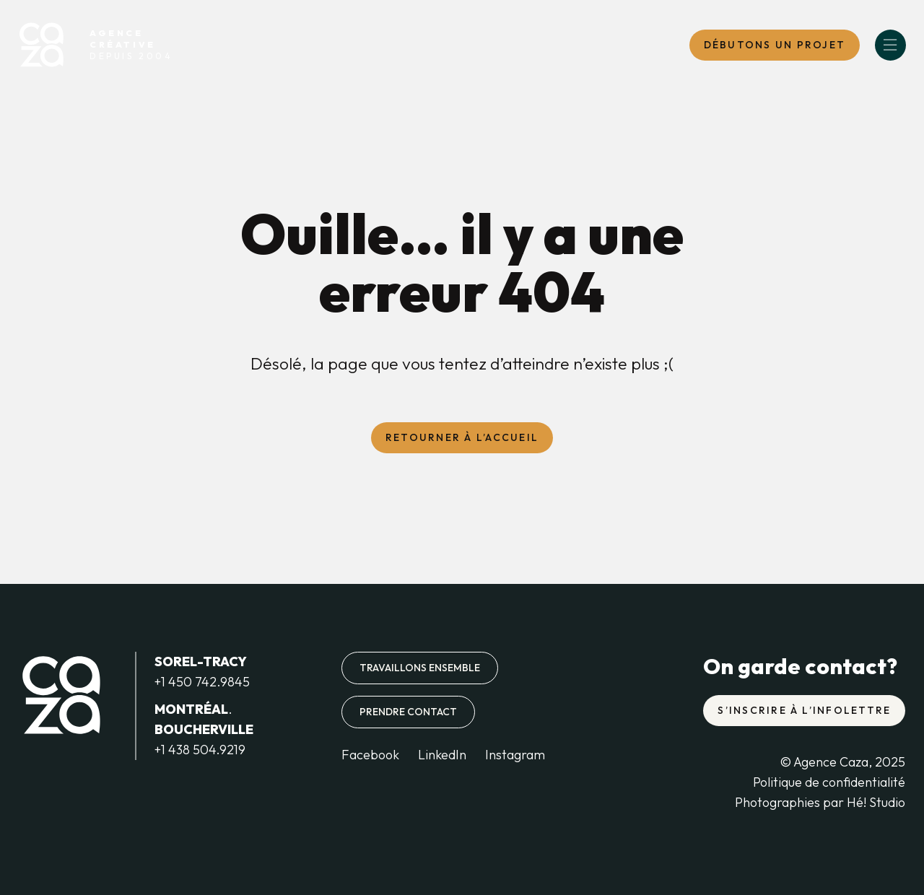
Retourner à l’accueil (462, 437)
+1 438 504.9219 (199, 749)
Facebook (370, 754)
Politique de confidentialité (829, 782)
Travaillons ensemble (419, 667)
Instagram (515, 754)
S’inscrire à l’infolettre (804, 710)
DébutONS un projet (774, 44)
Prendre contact (408, 711)
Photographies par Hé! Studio (820, 802)
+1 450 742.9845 (202, 681)
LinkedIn (442, 754)
